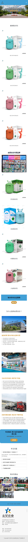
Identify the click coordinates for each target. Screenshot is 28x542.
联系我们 (19, 503)
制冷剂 (15, 503)
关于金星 (11, 503)
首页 (8, 503)
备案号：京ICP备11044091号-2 (8, 521)
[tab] (14, 454)
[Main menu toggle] (26, 2)
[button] (14, 302)
